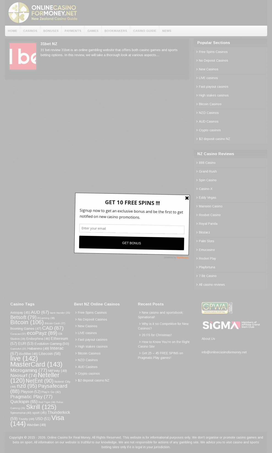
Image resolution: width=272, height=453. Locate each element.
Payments (73, 31)
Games (93, 31)
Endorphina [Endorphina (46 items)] (38, 338)
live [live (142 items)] (24, 358)
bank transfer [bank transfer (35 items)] (60, 312)
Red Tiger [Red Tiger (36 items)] (46, 402)
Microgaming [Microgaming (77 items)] (28, 370)
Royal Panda (208, 223)
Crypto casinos (210, 130)
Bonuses (51, 31)
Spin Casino (208, 180)
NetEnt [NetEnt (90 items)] (40, 381)
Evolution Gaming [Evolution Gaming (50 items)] (51, 344)
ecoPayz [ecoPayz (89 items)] (42, 333)
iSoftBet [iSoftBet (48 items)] (28, 354)
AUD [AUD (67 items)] (40, 312)
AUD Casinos (209, 121)
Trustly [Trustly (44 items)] (26, 419)
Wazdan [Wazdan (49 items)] (36, 425)
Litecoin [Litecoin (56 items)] (50, 353)
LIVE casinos (208, 78)
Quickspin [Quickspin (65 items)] (24, 401)
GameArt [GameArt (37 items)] (18, 348)
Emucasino (207, 250)
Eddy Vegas (207, 197)
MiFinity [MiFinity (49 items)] (57, 371)
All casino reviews (212, 284)
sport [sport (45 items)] (39, 413)
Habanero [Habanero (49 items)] (38, 348)
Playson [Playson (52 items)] (31, 392)
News (166, 31)
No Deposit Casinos (213, 60)
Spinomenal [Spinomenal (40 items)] (20, 413)
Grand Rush (208, 171)
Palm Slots (206, 241)
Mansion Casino (211, 206)
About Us (208, 338)
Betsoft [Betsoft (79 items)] (23, 317)
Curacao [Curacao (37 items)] (18, 333)
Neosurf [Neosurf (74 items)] (23, 375)
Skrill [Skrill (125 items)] (41, 406)
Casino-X (205, 189)
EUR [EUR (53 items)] (25, 344)
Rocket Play (207, 258)
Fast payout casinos (213, 86)
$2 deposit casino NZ (215, 139)
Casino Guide (144, 31)
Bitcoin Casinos (210, 104)
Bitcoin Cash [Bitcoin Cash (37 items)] (55, 323)
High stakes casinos (214, 95)
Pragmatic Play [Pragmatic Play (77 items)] (31, 396)
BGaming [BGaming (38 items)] (46, 317)
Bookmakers (115, 31)
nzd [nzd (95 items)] (27, 386)
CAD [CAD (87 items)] (52, 328)
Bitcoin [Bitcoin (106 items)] (27, 322)
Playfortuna (207, 267)
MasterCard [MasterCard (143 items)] (36, 364)
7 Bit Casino (208, 276)
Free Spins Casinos (213, 52)
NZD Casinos (209, 113)
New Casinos (208, 69)
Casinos (30, 31)
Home (12, 31)
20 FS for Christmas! (157, 335)
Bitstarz (204, 232)
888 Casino (207, 163)
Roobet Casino (210, 215)
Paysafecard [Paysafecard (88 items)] (38, 388)
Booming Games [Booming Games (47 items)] (25, 328)
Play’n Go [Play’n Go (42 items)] (51, 392)
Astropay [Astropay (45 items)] (20, 312)
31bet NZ (49, 44)
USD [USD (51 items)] (42, 419)
